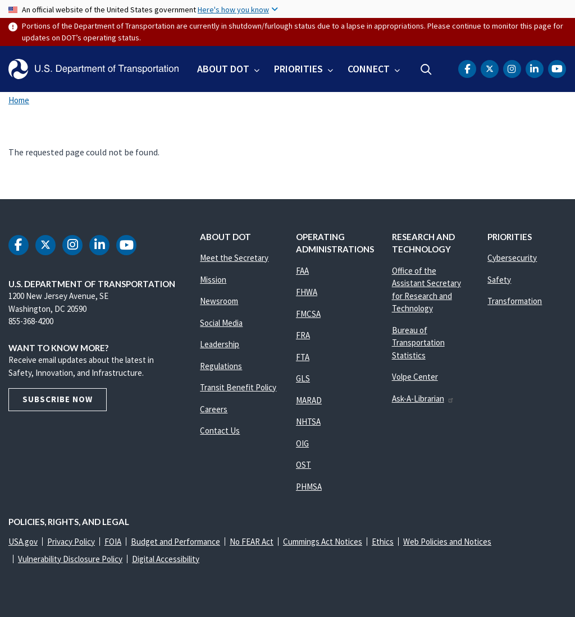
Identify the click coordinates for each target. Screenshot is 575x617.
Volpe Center (415, 376)
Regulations (221, 366)
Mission (213, 279)
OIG (302, 443)
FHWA (306, 292)
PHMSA (309, 486)
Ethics (383, 541)
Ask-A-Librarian (423, 398)
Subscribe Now (57, 399)
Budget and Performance (175, 541)
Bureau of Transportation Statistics (418, 343)
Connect (369, 68)
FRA (303, 335)
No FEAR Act (251, 541)
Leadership (219, 344)
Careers (213, 409)
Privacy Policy (71, 541)
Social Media (221, 322)
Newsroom (219, 301)
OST (303, 464)
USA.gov (23, 541)
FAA (302, 270)
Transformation (514, 301)
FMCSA (308, 313)
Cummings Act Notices (322, 541)
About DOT (223, 68)
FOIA (112, 541)
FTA (302, 357)
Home (18, 100)
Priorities (298, 68)
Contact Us (220, 430)
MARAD (309, 400)
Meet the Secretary (234, 257)
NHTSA (308, 421)
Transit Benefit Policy (238, 387)
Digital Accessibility (165, 559)
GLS (303, 378)
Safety (499, 279)
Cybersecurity (512, 257)
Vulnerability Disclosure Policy (70, 559)
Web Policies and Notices (447, 541)
